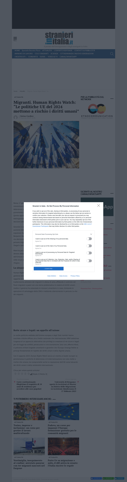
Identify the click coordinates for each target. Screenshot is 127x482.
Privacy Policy (75, 276)
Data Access (63, 276)
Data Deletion (51, 276)
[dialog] (63, 241)
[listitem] (63, 234)
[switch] (89, 238)
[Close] (99, 206)
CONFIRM (49, 268)
